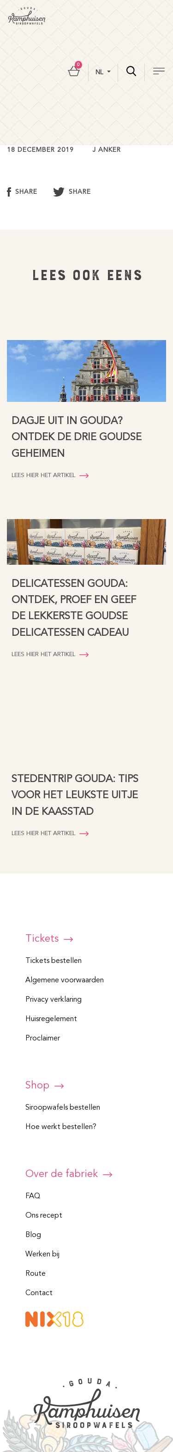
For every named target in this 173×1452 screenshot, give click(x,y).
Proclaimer (42, 1038)
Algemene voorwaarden (64, 980)
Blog (33, 1235)
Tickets (49, 939)
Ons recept (43, 1215)
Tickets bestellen (53, 961)
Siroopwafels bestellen (62, 1107)
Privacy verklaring (53, 1000)
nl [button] (100, 72)
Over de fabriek (68, 1174)
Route (35, 1274)
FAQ (32, 1196)
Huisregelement (51, 1019)
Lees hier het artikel (50, 475)
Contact (39, 1293)
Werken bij (42, 1254)
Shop (44, 1086)
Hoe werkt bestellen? (60, 1127)
